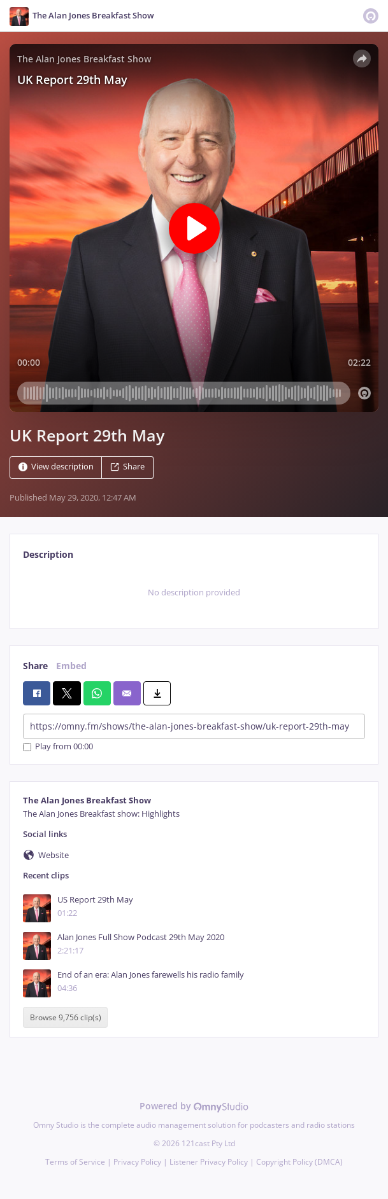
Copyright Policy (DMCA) (299, 1161)
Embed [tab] (71, 666)
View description (56, 466)
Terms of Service (75, 1161)
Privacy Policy (137, 1161)
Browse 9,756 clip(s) (65, 1017)
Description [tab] (48, 554)
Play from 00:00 (58, 747)
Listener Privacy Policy (208, 1161)
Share (127, 466)
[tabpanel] (194, 593)
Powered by (194, 1106)
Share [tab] (35, 666)
